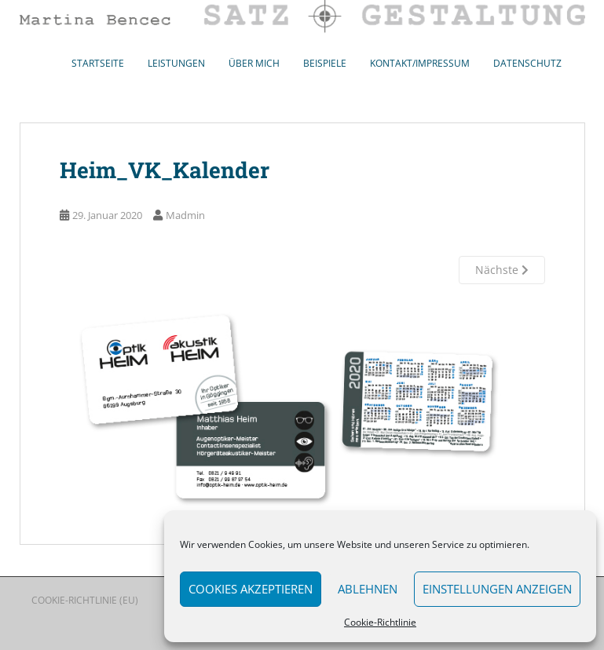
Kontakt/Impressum (420, 63)
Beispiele (324, 63)
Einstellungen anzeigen (497, 589)
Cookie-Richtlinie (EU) (84, 600)
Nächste (502, 269)
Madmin (185, 215)
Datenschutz (527, 63)
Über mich (254, 63)
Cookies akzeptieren (251, 589)
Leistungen (176, 63)
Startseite (97, 63)
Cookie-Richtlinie (380, 622)
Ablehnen (367, 589)
